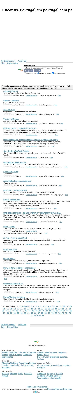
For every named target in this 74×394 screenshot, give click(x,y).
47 (40, 311)
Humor (40, 355)
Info (59, 95)
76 (70, 313)
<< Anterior (24, 306)
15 (71, 306)
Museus (5, 352)
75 (66, 313)
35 (70, 308)
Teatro (11, 355)
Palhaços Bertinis (11, 100)
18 (11, 308)
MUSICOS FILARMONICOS (15, 190)
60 (15, 313)
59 (11, 313)
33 (63, 308)
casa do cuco (9, 110)
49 (47, 311)
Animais (40, 352)
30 (53, 308)
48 (43, 311)
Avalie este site (31, 95)
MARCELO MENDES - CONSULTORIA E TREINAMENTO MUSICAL (32, 213)
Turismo (40, 359)
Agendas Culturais (17, 352)
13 (64, 306)
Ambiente (41, 374)
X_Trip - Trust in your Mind (15, 238)
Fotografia (31, 352)
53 (60, 311)
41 (20, 311)
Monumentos (7, 357)
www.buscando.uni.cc (13, 283)
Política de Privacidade (37, 387)
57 (4, 313)
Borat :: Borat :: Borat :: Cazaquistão (19, 268)
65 (32, 313)
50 (50, 311)
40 (17, 311)
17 (8, 308)
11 (57, 306)
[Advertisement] (37, 40)
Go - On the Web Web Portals (16, 151)
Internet (13, 374)
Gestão (5, 365)
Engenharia (14, 365)
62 (21, 313)
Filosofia (5, 363)
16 (4, 308)
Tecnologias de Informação (49, 378)
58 (8, 313)
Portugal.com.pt (8, 61)
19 (15, 308)
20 (18, 308)
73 (59, 313)
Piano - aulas (9, 226)
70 (49, 313)
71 (53, 313)
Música (5, 355)
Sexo (46, 355)
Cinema (18, 355)
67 (39, 313)
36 (3, 311)
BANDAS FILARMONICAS (14, 162)
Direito (23, 365)
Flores (40, 365)
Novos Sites (12, 63)
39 (13, 311)
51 (54, 311)
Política (32, 363)
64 (28, 313)
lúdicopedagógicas (17, 181)
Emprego (51, 374)
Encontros (54, 357)
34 (66, 308)
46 (36, 311)
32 (59, 308)
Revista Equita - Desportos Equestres (19, 128)
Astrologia (41, 376)
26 (39, 308)
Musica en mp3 (10, 249)
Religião (59, 374)
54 (64, 311)
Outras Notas (9, 259)
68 (42, 313)
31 (56, 308)
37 (7, 311)
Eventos (63, 357)
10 (53, 306)
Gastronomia (51, 352)
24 (32, 308)
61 (18, 313)
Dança (46, 357)
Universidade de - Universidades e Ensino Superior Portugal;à (30, 140)
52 (57, 311)
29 (49, 308)
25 (35, 308)
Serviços (66, 365)
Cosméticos (56, 365)
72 (56, 313)
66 (35, 313)
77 (32, 315)
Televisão (28, 374)
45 (33, 311)
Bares (39, 357)
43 (26, 311)
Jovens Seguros (10, 91)
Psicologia (23, 363)
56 (71, 311)
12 (60, 306)
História (30, 365)
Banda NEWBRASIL (12, 199)
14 (67, 306)
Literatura (27, 355)
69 (46, 313)
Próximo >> (39, 315)
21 (21, 308)
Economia (6, 367)
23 (28, 308)
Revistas (5, 374)
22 (25, 308)
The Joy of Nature (11, 119)
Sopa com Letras (10, 172)
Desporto (62, 352)
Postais (47, 365)
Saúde (50, 376)
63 (25, 313)
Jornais (5, 376)
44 (30, 311)
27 (42, 308)
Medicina (14, 363)
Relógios (41, 367)
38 (10, 311)
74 (63, 313)
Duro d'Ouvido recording (14, 297)
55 (67, 311)
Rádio (20, 374)
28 (46, 308)
